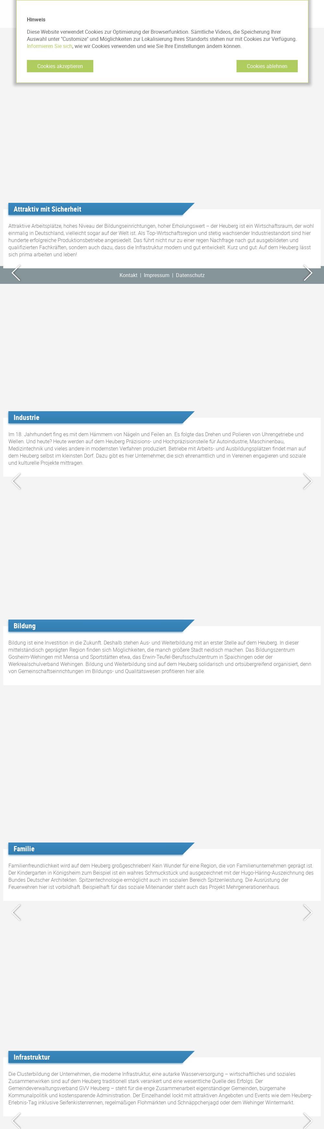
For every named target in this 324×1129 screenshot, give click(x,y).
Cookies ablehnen (267, 66)
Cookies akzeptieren (60, 66)
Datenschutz (190, 275)
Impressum (156, 275)
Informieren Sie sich (49, 46)
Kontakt (128, 275)
